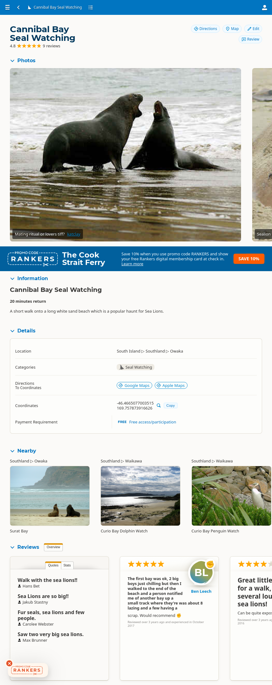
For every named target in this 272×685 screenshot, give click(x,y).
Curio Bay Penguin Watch (215, 531)
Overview (53, 547)
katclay (73, 234)
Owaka (40, 461)
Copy (170, 405)
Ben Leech (201, 591)
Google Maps (133, 385)
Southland (19, 461)
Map (232, 28)
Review (250, 39)
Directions (205, 28)
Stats (67, 565)
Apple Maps (170, 385)
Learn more (132, 264)
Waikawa (133, 461)
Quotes (53, 565)
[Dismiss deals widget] (9, 663)
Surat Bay (19, 531)
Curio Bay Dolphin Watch (124, 531)
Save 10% (249, 259)
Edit (253, 28)
